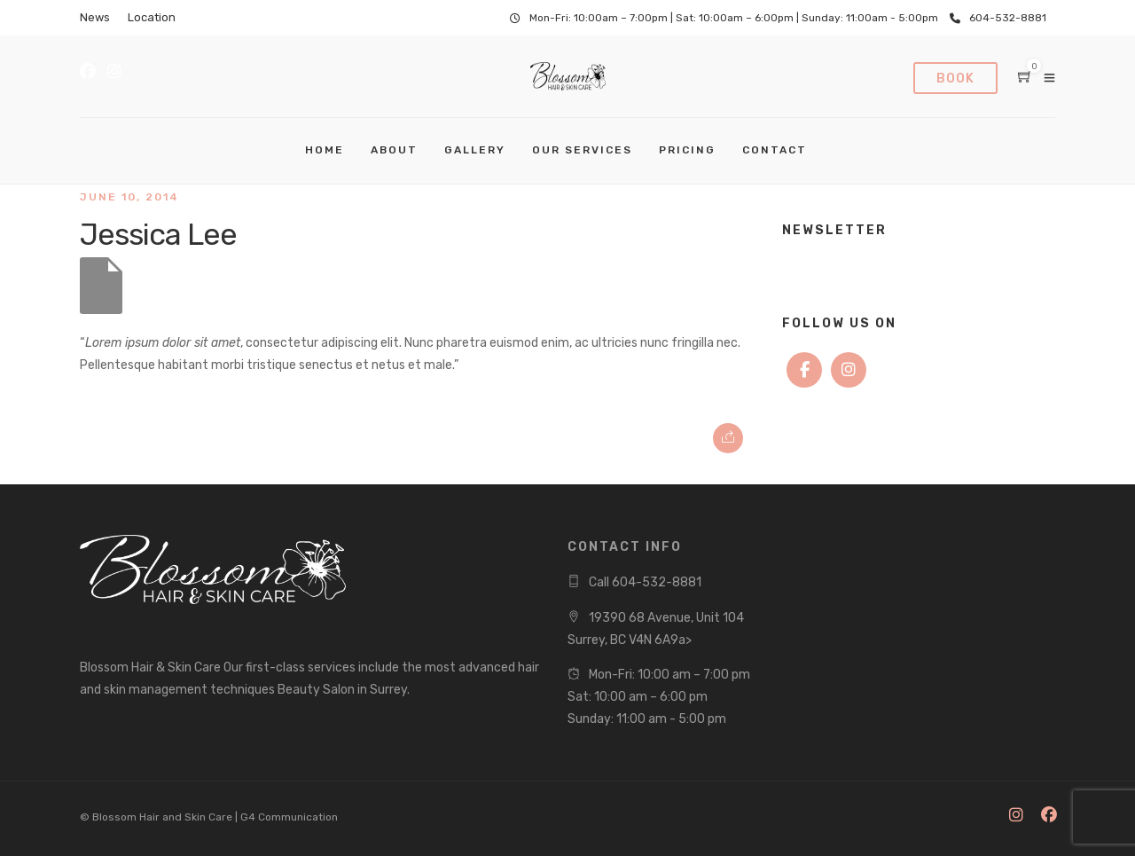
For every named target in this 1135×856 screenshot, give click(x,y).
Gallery (474, 150)
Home (324, 150)
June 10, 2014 (129, 197)
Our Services (582, 150)
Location (152, 17)
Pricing (687, 150)
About (394, 150)
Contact (774, 150)
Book (955, 78)
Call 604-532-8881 (645, 582)
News (95, 17)
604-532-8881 (998, 18)
